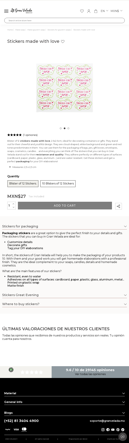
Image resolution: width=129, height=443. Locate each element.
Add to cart (65, 205)
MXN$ (116, 11)
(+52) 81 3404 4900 (21, 421)
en (104, 11)
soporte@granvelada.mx (107, 420)
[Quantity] (11, 205)
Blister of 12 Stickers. (23, 183)
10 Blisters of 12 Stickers (58, 183)
